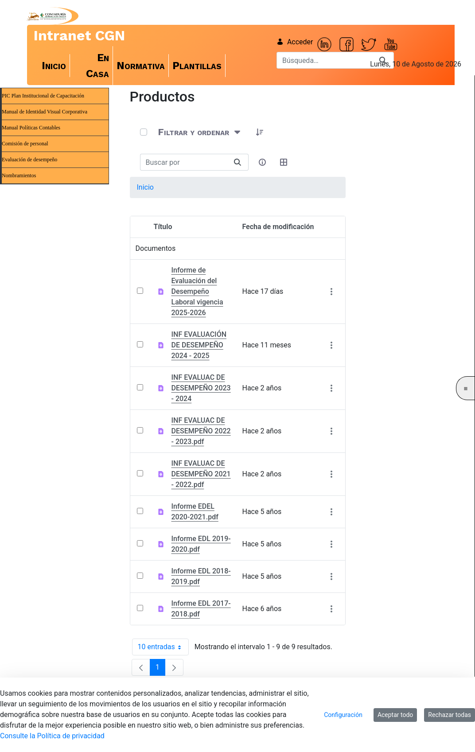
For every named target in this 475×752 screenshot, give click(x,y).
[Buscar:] (183, 162)
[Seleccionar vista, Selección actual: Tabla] (284, 162)
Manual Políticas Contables (31, 128)
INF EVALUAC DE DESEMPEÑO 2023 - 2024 (201, 388)
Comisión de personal (25, 143)
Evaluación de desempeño (29, 159)
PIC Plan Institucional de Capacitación (43, 96)
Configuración (343, 714)
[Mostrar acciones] (332, 291)
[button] (260, 132)
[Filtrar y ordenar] (200, 132)
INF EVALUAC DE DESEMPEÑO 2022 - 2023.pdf (201, 431)
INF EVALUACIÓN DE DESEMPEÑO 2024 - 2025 (199, 345)
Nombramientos (19, 175)
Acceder (294, 42)
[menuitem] (54, 65)
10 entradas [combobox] (163, 647)
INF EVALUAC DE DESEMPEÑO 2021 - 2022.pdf (201, 474)
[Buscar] (324, 60)
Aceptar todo (395, 714)
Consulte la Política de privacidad (52, 736)
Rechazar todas (449, 714)
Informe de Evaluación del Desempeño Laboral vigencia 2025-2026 (197, 291)
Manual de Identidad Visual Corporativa (44, 112)
